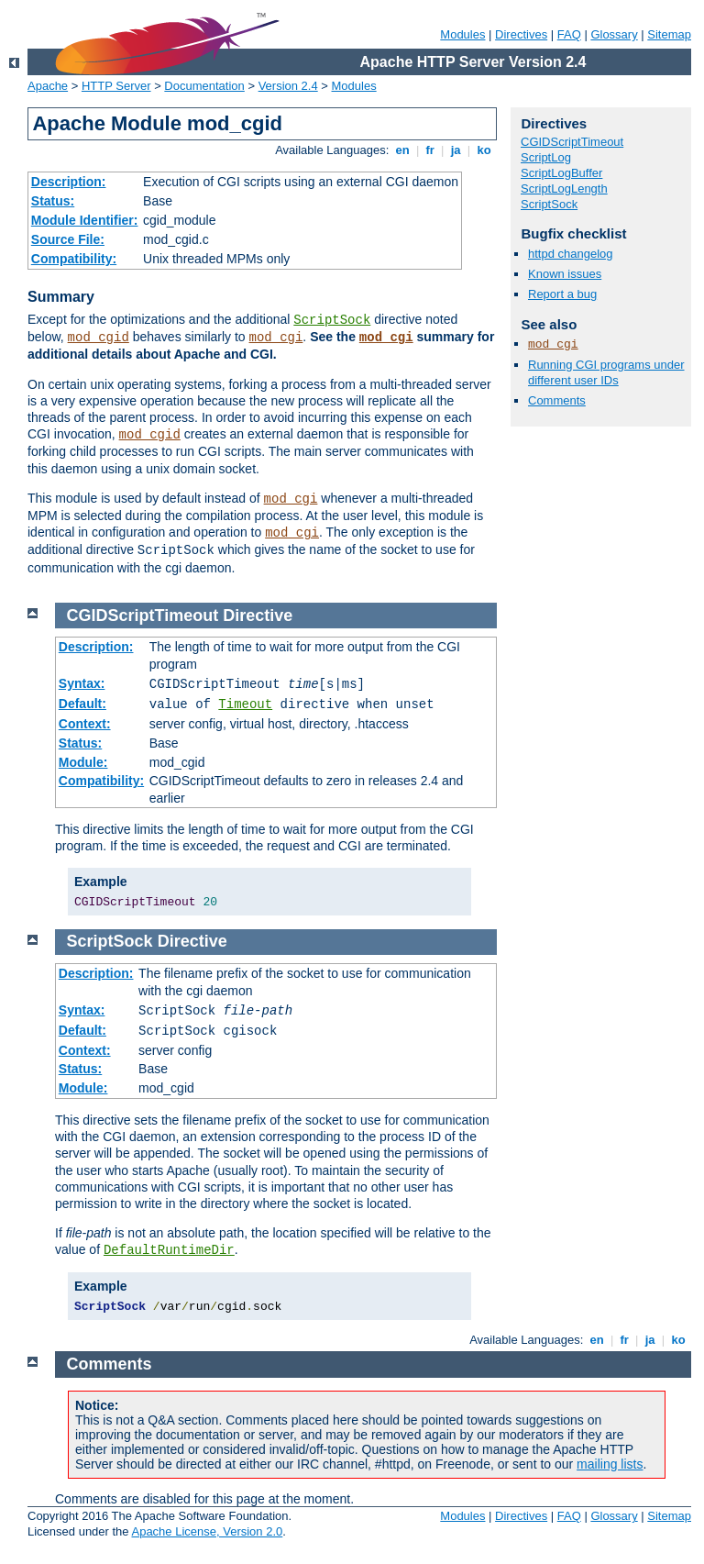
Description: (68, 181)
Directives (521, 34)
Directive (257, 615)
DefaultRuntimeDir (169, 1250)
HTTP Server (116, 86)
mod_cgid (98, 337)
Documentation (204, 86)
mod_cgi (276, 337)
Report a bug (562, 294)
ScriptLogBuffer (561, 173)
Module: (83, 762)
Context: (85, 723)
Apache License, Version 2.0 (206, 1531)
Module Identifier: (84, 220)
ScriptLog (546, 157)
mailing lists (610, 1464)
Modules (462, 34)
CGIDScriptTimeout (572, 142)
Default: (82, 703)
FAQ (569, 34)
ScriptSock (331, 320)
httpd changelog (570, 254)
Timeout (245, 704)
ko (484, 150)
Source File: (67, 239)
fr (430, 150)
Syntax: (82, 683)
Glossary (613, 34)
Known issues (564, 274)
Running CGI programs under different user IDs (606, 372)
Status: (52, 201)
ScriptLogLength (564, 188)
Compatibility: (73, 258)
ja (455, 150)
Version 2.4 (288, 86)
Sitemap (669, 34)
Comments (557, 400)
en (402, 150)
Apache (48, 86)
